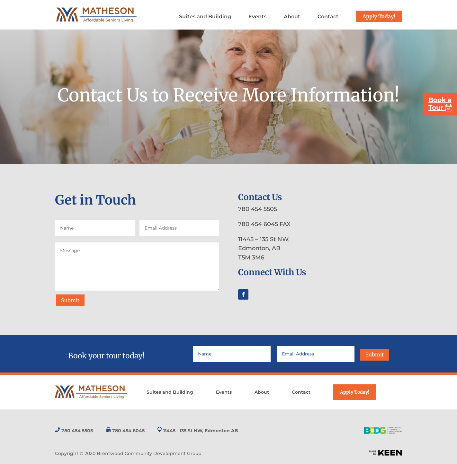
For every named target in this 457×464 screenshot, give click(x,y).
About (292, 17)
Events (257, 17)
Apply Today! (379, 16)
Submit (70, 300)
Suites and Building (205, 17)
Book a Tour (440, 103)
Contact (328, 17)
